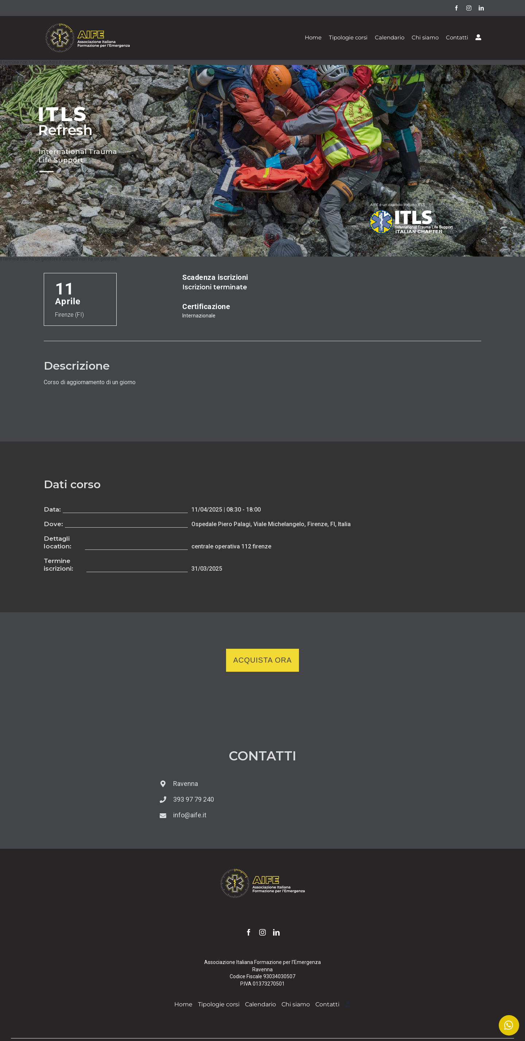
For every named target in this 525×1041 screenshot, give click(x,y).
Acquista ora (262, 660)
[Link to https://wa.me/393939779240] (509, 1025)
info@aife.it (189, 815)
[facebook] (456, 8)
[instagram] (468, 8)
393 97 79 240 (193, 799)
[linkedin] (481, 8)
